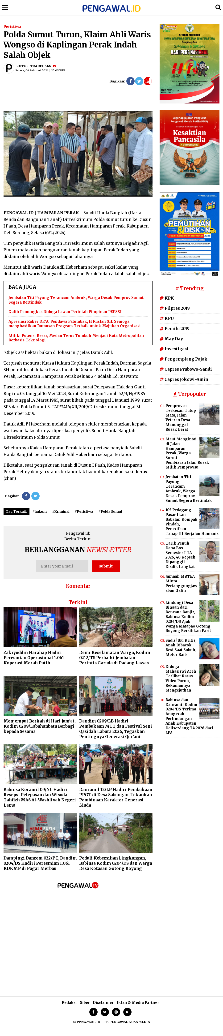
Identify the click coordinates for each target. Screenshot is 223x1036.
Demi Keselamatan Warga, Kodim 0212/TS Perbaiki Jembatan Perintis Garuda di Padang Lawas (114, 658)
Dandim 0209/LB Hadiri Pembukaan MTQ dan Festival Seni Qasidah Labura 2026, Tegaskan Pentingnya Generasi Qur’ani (115, 728)
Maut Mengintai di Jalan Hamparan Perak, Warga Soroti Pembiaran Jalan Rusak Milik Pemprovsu (187, 453)
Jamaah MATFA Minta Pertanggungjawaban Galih (181, 583)
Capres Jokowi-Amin (184, 379)
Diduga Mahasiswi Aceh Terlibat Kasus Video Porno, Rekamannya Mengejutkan (180, 678)
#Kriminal (60, 511)
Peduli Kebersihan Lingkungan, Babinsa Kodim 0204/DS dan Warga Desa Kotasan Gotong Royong (115, 863)
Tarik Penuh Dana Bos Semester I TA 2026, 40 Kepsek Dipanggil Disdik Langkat (180, 555)
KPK (167, 298)
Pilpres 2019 (175, 308)
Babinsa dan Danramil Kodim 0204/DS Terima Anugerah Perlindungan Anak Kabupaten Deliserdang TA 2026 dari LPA (189, 716)
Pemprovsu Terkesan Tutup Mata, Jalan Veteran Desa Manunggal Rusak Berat (180, 417)
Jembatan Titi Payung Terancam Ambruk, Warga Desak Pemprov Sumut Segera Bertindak (188, 489)
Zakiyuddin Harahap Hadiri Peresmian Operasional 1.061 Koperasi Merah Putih (34, 658)
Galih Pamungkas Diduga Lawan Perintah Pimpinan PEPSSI (65, 312)
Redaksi (69, 1002)
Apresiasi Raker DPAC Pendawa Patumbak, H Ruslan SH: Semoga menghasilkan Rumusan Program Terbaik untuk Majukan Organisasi (74, 323)
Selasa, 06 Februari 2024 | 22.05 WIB (40, 70)
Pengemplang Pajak (183, 359)
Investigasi (174, 349)
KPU (167, 318)
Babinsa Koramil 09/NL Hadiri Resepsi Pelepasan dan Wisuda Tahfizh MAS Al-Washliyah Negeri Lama (40, 797)
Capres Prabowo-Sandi (186, 369)
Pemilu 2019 (175, 328)
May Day (171, 338)
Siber (85, 1002)
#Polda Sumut (110, 511)
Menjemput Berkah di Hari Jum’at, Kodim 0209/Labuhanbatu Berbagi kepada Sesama (39, 726)
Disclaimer (103, 1002)
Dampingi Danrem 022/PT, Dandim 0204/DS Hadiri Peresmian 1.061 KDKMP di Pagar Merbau (40, 863)
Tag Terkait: (16, 511)
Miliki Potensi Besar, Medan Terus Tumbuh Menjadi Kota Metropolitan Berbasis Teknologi (76, 338)
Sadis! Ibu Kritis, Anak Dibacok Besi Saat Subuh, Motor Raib (180, 647)
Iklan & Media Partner (138, 1002)
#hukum (40, 511)
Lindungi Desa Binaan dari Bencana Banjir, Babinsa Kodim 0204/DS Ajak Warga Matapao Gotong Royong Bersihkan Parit (188, 616)
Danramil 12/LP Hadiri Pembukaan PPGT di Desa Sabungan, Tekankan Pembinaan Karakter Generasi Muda (115, 797)
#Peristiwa (84, 511)
